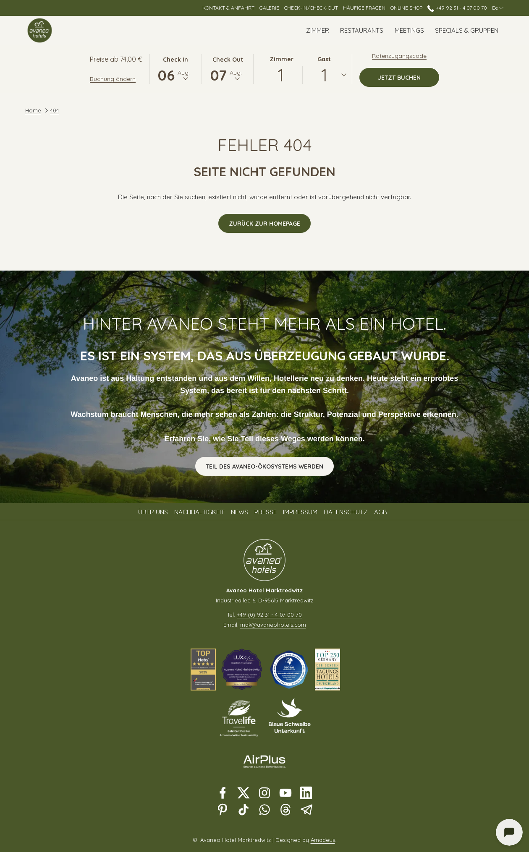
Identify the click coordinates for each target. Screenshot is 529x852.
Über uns (153, 512)
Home (33, 110)
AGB (380, 512)
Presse (265, 512)
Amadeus (323, 839)
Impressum (300, 512)
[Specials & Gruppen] (466, 30)
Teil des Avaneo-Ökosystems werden (264, 466)
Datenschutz (346, 512)
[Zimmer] (318, 30)
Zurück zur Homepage (264, 223)
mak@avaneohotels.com (273, 624)
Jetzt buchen (408, 77)
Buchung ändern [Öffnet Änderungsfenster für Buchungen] (113, 79)
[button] (175, 68)
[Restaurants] (362, 30)
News (239, 512)
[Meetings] (409, 30)
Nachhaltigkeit (199, 512)
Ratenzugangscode (399, 56)
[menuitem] (154, 512)
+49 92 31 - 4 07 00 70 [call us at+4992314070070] (457, 8)
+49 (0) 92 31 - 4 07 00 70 (269, 614)
